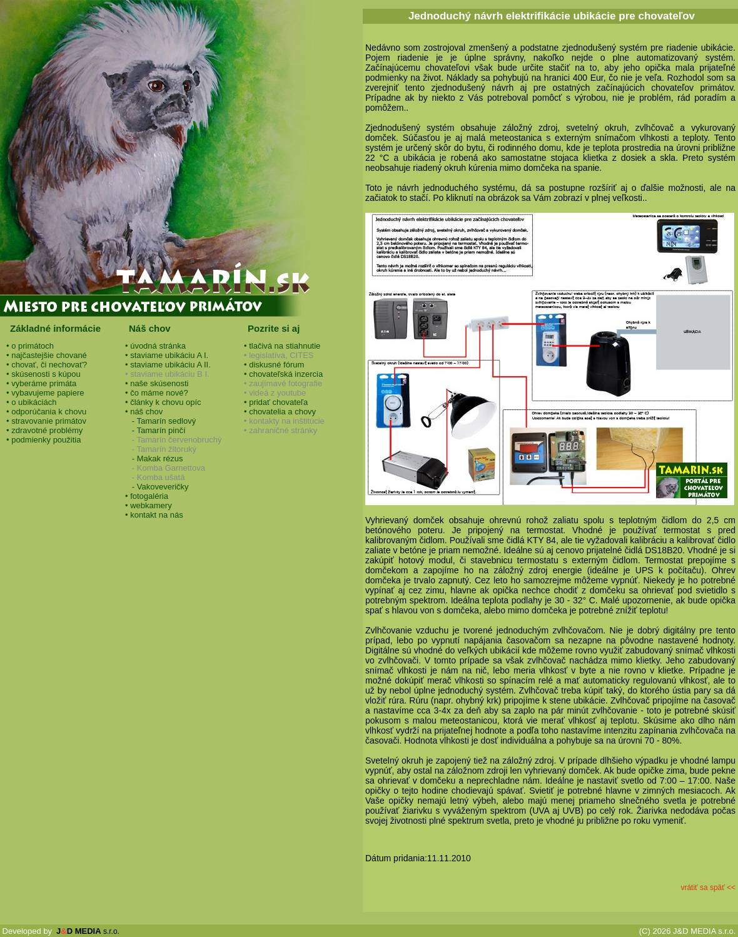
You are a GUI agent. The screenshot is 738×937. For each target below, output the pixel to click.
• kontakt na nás (154, 515)
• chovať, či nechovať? (46, 364)
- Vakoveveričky (157, 486)
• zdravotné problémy (44, 430)
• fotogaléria (146, 496)
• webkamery (148, 505)
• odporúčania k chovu (46, 411)
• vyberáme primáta (41, 383)
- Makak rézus (154, 458)
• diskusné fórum (274, 364)
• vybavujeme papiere (45, 392)
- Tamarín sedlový (160, 421)
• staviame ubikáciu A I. (166, 355)
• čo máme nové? (156, 392)
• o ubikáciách (31, 402)
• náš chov (144, 411)
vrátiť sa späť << (707, 887)
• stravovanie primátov (46, 421)
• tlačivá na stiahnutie (282, 346)
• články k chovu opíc (163, 402)
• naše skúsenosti (156, 383)
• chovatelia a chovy (280, 411)
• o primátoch (30, 346)
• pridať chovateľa (276, 402)
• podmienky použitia (43, 439)
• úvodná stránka (155, 346)
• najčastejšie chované (46, 355)
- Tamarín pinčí (155, 430)
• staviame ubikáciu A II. (168, 364)
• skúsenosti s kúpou (43, 374)
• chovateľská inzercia (283, 374)
